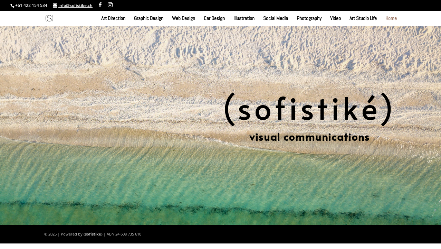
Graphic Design (148, 18)
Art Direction (113, 18)
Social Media (275, 18)
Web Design (183, 18)
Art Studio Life (363, 18)
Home (391, 18)
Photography (309, 18)
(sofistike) (93, 234)
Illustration (244, 18)
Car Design (214, 18)
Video (335, 18)
